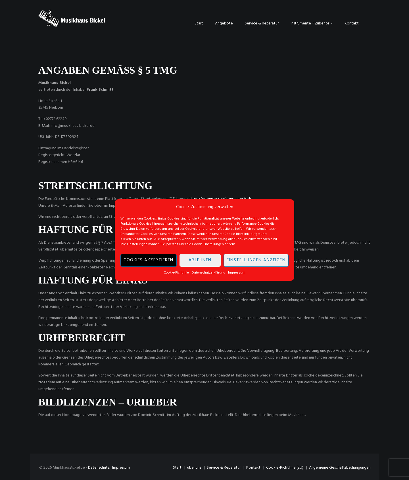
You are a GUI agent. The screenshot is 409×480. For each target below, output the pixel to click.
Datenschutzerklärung (208, 273)
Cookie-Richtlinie (176, 273)
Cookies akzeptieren (149, 260)
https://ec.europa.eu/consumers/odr (220, 199)
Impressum (236, 273)
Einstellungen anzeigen (256, 260)
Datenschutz (99, 467)
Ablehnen (200, 260)
